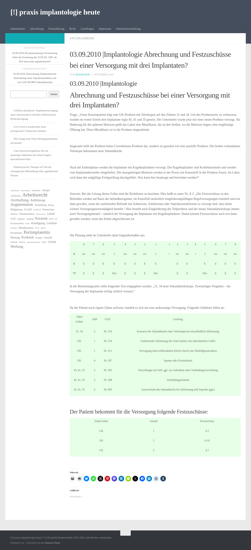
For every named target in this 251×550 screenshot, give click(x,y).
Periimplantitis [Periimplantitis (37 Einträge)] (37, 232)
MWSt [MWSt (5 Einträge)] (43, 228)
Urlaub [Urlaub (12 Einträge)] (52, 241)
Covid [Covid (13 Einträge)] (28, 209)
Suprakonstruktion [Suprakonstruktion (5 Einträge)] (33, 242)
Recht (72, 28)
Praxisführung (56, 28)
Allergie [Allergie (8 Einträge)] (46, 190)
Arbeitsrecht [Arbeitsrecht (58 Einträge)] (35, 195)
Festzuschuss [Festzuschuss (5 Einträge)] (41, 214)
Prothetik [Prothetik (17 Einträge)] (27, 237)
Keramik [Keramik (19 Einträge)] (41, 218)
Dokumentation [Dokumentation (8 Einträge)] (26, 214)
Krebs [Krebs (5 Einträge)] (27, 223)
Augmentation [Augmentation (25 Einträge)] (21, 204)
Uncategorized (82, 38)
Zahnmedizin (17, 28)
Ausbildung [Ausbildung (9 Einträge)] (41, 205)
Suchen (54, 94)
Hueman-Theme (52, 542)
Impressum (105, 28)
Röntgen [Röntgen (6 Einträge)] (39, 238)
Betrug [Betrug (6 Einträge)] (51, 205)
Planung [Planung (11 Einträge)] (15, 237)
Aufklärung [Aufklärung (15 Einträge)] (37, 200)
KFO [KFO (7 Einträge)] (51, 218)
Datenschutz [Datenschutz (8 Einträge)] (49, 209)
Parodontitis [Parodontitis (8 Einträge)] (16, 233)
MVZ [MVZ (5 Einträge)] (37, 228)
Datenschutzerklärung (128, 28)
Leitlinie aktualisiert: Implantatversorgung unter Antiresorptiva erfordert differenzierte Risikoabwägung (34, 114)
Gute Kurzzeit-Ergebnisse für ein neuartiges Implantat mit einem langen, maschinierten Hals (30, 155)
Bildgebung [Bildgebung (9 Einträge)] (16, 209)
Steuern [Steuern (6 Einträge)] (22, 242)
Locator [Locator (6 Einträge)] (13, 228)
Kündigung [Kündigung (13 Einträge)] (38, 223)
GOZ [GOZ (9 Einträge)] (13, 218)
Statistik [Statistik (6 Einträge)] (13, 242)
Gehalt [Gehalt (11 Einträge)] (51, 213)
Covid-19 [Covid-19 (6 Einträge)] (37, 209)
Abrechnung (37, 28)
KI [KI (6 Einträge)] (56, 219)
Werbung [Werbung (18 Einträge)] (16, 246)
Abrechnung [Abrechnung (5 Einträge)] (25, 190)
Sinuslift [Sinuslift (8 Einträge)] (48, 237)
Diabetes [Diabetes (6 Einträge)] (14, 214)
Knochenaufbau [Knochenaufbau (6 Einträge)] (17, 223)
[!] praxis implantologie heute (55, 12)
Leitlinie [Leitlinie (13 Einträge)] (52, 223)
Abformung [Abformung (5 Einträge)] (14, 190)
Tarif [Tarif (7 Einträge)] (44, 242)
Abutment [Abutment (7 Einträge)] (35, 190)
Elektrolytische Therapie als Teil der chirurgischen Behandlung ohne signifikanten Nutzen (34, 171)
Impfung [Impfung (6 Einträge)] (30, 219)
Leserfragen (87, 28)
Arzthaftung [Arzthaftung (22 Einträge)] (19, 200)
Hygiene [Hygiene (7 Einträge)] (21, 218)
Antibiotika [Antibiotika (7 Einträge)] (15, 195)
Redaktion (83, 74)
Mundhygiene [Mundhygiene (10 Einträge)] (25, 227)
